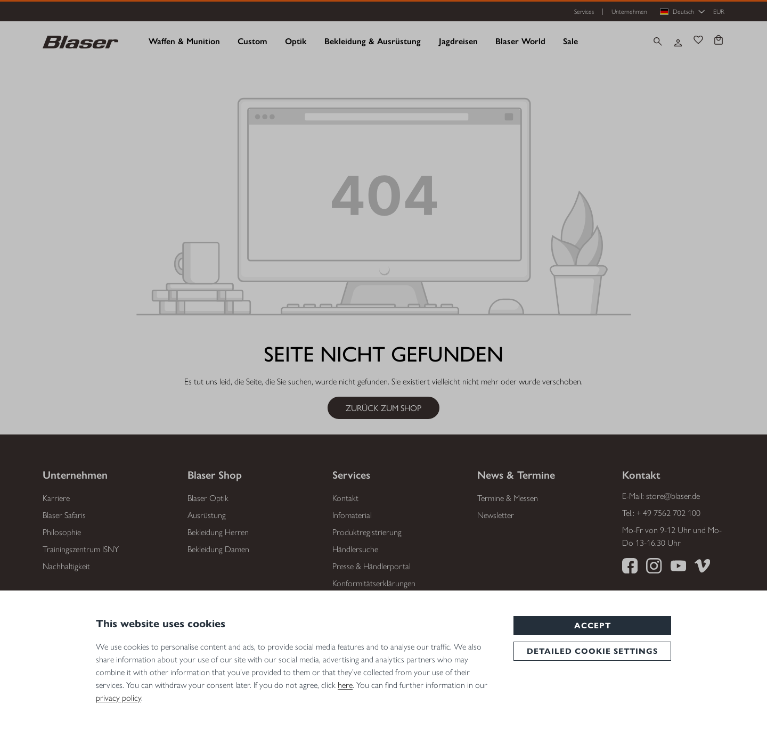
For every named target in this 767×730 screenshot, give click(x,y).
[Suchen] (658, 41)
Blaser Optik (208, 498)
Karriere (56, 498)
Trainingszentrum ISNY (81, 549)
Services (584, 12)
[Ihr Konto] (678, 41)
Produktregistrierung (367, 532)
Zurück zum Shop (383, 407)
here (345, 685)
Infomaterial (352, 515)
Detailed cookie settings (592, 651)
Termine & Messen (507, 498)
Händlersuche (355, 549)
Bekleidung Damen (218, 549)
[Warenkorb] (718, 41)
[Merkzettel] (698, 41)
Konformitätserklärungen (373, 583)
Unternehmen (629, 12)
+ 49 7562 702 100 (668, 513)
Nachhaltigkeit (66, 566)
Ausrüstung (206, 515)
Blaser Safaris (64, 515)
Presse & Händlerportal (371, 566)
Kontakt (345, 498)
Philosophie (62, 532)
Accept (592, 625)
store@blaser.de (673, 496)
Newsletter (495, 515)
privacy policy (118, 698)
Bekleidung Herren (218, 532)
